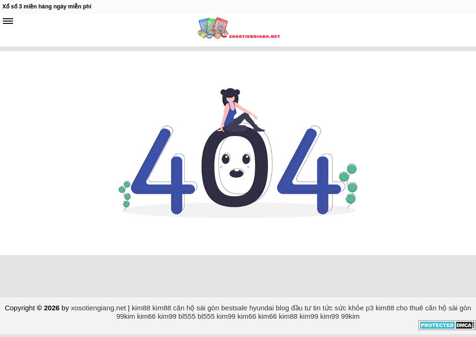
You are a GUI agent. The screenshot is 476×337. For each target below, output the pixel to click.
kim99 (167, 316)
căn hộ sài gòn (196, 308)
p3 (370, 308)
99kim (125, 316)
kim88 (141, 308)
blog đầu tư (294, 308)
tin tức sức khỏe (338, 308)
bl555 (187, 316)
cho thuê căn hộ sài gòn (433, 308)
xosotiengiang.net (99, 308)
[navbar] (8, 21)
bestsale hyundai (247, 308)
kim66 (146, 316)
